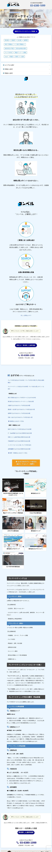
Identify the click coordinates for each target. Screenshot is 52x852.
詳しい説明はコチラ (26, 315)
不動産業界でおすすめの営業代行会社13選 (19, 441)
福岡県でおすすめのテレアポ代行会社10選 (19, 413)
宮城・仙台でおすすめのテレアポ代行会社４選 (20, 417)
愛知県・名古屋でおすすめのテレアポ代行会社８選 (21, 409)
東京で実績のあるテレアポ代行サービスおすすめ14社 (22, 397)
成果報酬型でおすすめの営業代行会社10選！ (19, 449)
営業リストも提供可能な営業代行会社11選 (19, 437)
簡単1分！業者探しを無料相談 (26, 345)
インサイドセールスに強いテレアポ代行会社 (19, 445)
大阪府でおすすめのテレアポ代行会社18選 (19, 405)
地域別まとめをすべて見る (16, 421)
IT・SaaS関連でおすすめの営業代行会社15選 (20, 433)
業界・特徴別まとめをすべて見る (17, 453)
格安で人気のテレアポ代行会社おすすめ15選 (19, 429)
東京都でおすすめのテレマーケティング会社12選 (21, 401)
